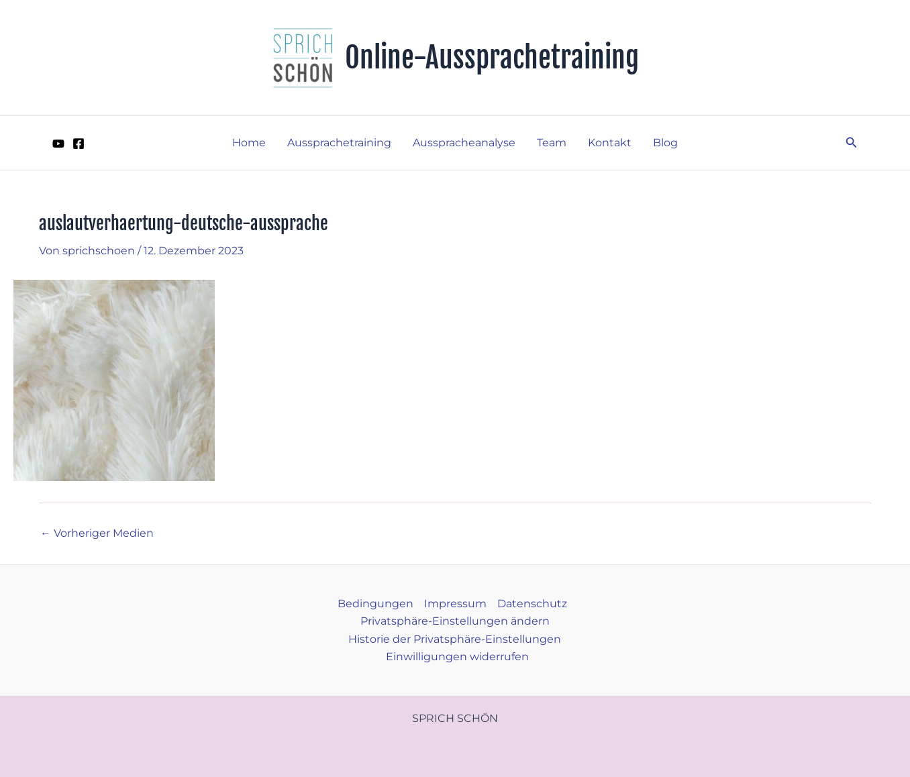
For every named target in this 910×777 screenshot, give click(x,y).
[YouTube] (58, 144)
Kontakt (609, 142)
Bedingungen (375, 603)
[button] (852, 143)
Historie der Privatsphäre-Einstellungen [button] (454, 639)
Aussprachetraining (339, 142)
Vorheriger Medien (97, 533)
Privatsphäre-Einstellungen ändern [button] (455, 621)
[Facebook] (78, 144)
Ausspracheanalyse (464, 142)
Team (551, 142)
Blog (665, 142)
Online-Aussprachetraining (492, 57)
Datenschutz (532, 603)
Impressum (455, 603)
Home (249, 142)
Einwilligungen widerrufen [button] (457, 656)
